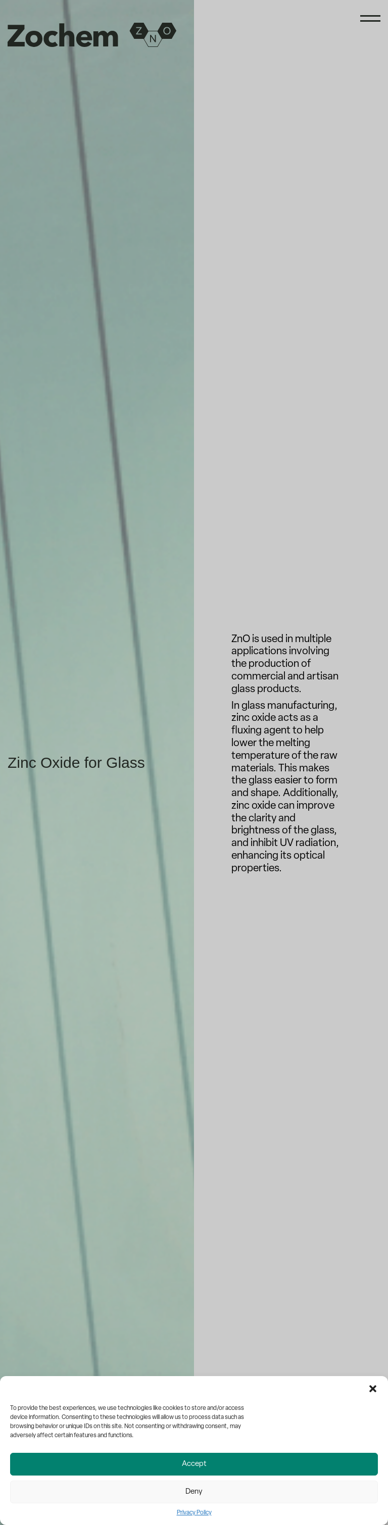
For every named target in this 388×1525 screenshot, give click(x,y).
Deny (194, 1492)
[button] (373, 1389)
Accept (194, 1464)
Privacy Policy (194, 1513)
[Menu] (370, 21)
